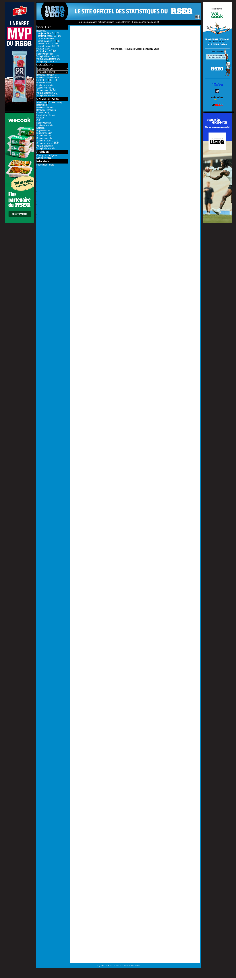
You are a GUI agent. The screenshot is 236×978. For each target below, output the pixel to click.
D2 (58, 33)
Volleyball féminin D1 (46, 93)
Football (40, 117)
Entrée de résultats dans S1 (145, 22)
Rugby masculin (44, 133)
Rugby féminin (43, 130)
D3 (55, 80)
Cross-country (55, 102)
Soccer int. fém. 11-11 (47, 140)
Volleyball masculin (45, 148)
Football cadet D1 (45, 48)
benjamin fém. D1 (45, 33)
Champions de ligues (46, 155)
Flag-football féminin (46, 115)
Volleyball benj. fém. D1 (47, 56)
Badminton (41, 105)
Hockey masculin (44, 54)
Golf (38, 120)
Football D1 (42, 80)
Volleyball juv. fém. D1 (47, 61)
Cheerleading (42, 112)
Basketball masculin (46, 110)
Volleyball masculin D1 (47, 95)
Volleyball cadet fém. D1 (48, 59)
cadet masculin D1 (46, 41)
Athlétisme (41, 102)
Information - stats (45, 165)
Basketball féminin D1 (47, 75)
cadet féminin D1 (45, 38)
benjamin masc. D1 (46, 36)
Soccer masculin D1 (46, 90)
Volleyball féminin (44, 146)
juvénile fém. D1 (44, 43)
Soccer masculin (44, 138)
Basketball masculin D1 (47, 77)
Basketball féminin (45, 107)
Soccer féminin (43, 135)
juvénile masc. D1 (45, 46)
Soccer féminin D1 (45, 88)
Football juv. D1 (43, 51)
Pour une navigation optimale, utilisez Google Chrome (104, 22)
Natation (40, 128)
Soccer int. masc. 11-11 (47, 143)
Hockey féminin (43, 82)
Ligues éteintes (43, 158)
